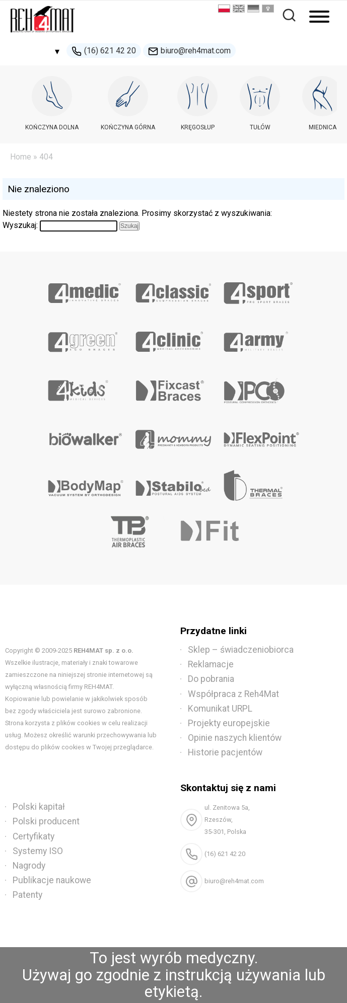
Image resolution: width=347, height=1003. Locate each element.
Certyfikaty (33, 836)
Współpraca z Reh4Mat (233, 694)
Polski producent (46, 821)
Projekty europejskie (229, 723)
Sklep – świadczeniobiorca (241, 650)
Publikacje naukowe (52, 880)
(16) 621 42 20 (104, 51)
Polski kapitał (39, 807)
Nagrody (29, 866)
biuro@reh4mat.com (189, 51)
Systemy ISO (38, 851)
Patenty (27, 895)
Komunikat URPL (220, 709)
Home (20, 157)
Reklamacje (211, 664)
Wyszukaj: (20, 225)
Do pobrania (211, 679)
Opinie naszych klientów (235, 738)
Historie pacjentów (225, 752)
